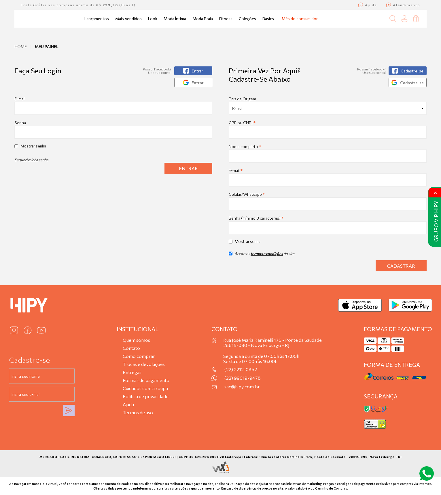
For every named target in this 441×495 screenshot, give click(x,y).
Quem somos (136, 340)
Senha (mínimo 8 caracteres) (256, 218)
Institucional (137, 329)
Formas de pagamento (146, 380)
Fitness (225, 18)
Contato (131, 348)
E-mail (113, 105)
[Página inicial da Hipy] (34, 18)
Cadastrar (401, 265)
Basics (268, 18)
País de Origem (242, 98)
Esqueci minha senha (31, 160)
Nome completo (245, 146)
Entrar (188, 168)
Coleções (247, 18)
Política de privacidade (146, 396)
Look (152, 18)
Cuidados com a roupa (145, 388)
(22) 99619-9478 (242, 378)
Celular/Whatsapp (247, 194)
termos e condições (267, 253)
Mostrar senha (33, 146)
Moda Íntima (175, 18)
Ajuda (128, 404)
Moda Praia (202, 18)
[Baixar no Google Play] (410, 305)
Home (20, 46)
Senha (20, 122)
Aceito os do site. (262, 255)
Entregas (132, 372)
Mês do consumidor (300, 18)
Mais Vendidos (128, 18)
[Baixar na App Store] (360, 305)
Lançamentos (96, 18)
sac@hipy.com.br (242, 386)
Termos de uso (138, 412)
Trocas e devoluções (144, 364)
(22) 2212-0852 (240, 369)
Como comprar (139, 356)
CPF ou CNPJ (242, 122)
